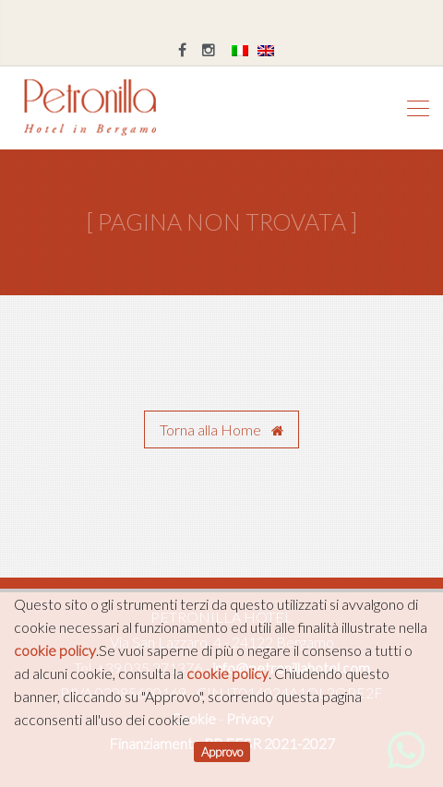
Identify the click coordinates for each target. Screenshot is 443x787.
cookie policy (55, 650)
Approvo (222, 752)
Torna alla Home (221, 429)
